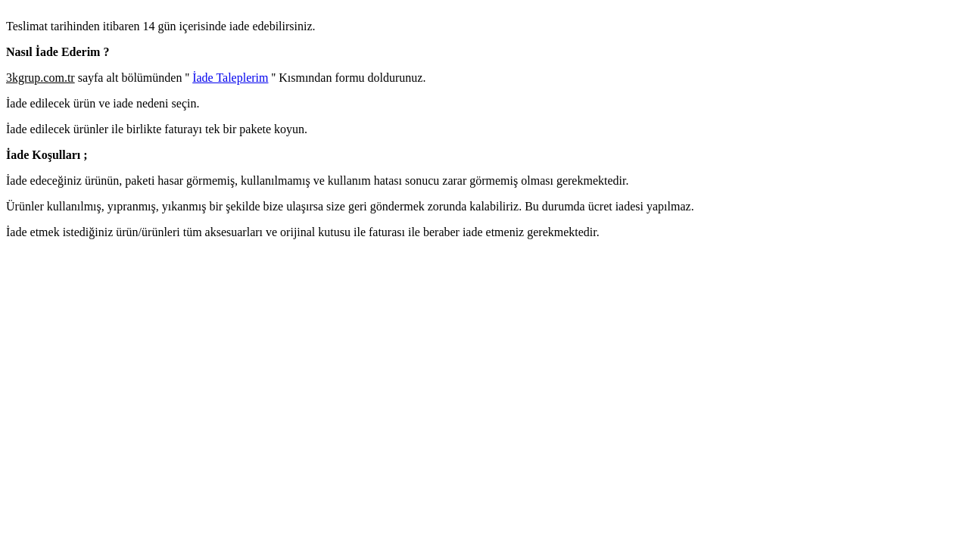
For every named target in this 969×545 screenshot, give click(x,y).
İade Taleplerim (230, 77)
